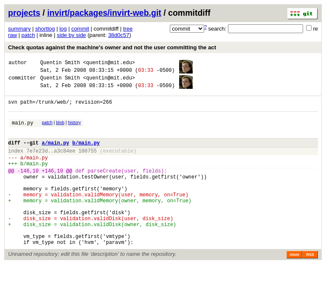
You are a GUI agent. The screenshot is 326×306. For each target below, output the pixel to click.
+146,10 (52, 187)
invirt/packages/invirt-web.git (104, 12)
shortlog (45, 29)
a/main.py (55, 154)
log (63, 29)
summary (19, 29)
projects (24, 12)
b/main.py (86, 154)
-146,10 (28, 187)
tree (127, 29)
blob (60, 130)
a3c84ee (64, 163)
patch (28, 35)
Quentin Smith (60, 63)
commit (80, 29)
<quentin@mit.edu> (109, 63)
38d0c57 (118, 35)
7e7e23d (37, 163)
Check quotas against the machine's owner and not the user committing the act (112, 47)
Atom (294, 286)
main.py (22, 131)
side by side (71, 35)
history (74, 130)
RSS (310, 286)
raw (12, 35)
